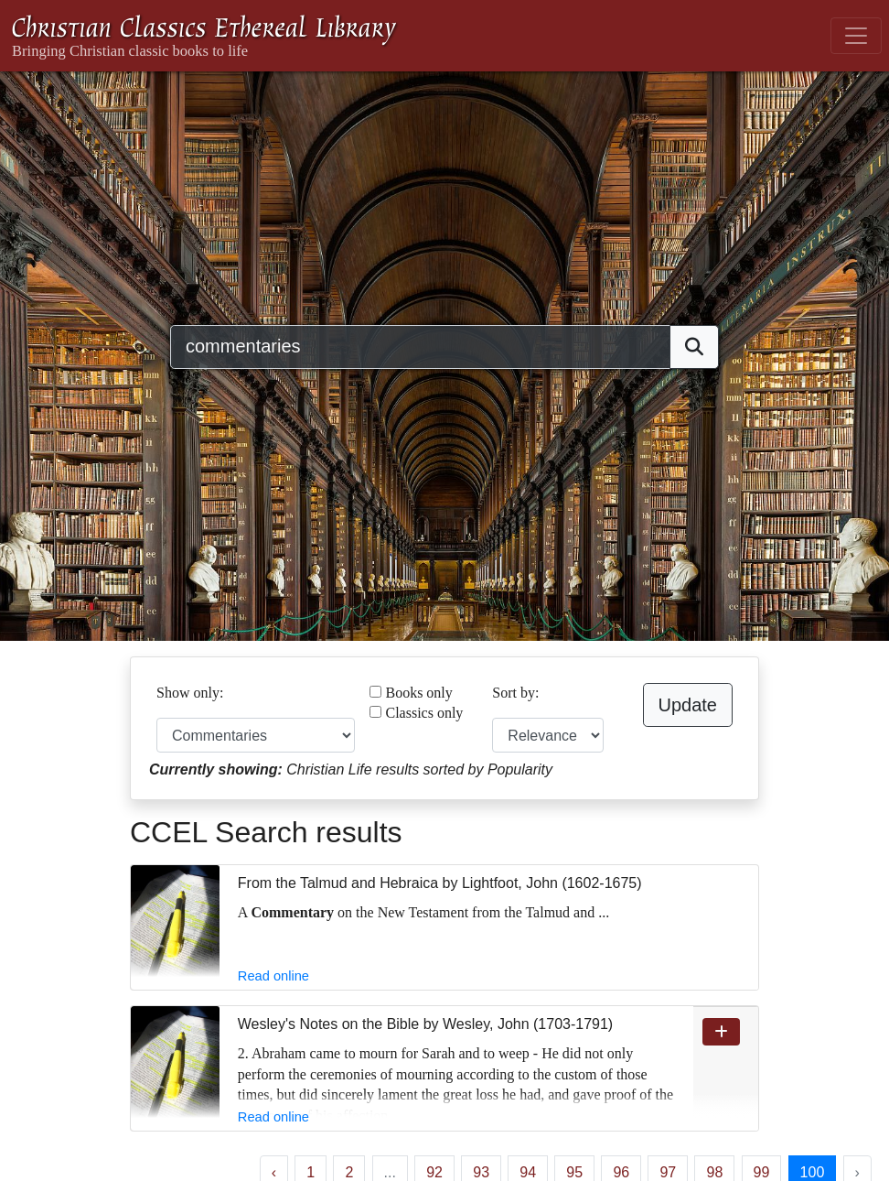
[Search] (420, 347)
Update (688, 705)
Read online (273, 976)
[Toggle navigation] (856, 35)
